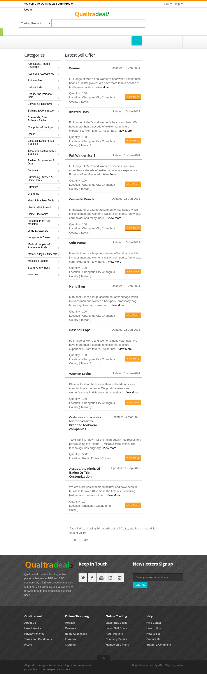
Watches (33, 274)
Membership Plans (117, 644)
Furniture (33, 187)
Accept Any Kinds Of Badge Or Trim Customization (84, 472)
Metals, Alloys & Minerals (42, 254)
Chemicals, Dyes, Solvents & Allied (38, 119)
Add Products (114, 633)
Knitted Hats (79, 112)
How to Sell (153, 633)
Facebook (92, 577)
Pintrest (119, 577)
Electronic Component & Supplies (42, 152)
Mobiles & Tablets (38, 260)
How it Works (32, 628)
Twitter (83, 577)
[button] (64, 3)
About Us (30, 622)
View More (102, 87)
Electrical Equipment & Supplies (41, 142)
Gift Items (33, 193)
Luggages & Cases (39, 237)
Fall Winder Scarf (82, 155)
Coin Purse (77, 242)
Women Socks (80, 373)
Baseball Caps (79, 330)
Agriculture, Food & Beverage (39, 65)
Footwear (33, 170)
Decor (31, 134)
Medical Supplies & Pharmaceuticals (39, 246)
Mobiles (70, 622)
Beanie (74, 68)
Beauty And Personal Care (40, 96)
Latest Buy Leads (116, 622)
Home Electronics (38, 214)
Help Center (153, 622)
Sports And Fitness (39, 267)
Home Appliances (76, 633)
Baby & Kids (35, 87)
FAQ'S (28, 644)
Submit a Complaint (158, 644)
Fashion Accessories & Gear (41, 162)
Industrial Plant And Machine (39, 222)
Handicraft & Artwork (40, 207)
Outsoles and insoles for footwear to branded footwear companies (85, 423)
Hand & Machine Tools (41, 200)
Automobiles (35, 80)
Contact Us (153, 639)
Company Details (116, 639)
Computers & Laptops (40, 127)
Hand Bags (77, 286)
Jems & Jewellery (38, 230)
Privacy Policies (34, 633)
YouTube (101, 577)
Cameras (70, 628)
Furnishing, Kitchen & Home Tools (40, 179)
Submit (140, 585)
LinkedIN (110, 577)
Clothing (70, 644)
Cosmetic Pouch (81, 199)
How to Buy (153, 628)
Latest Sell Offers (116, 628)
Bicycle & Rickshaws (40, 103)
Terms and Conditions (38, 639)
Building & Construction (41, 110)
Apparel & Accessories (41, 73)
